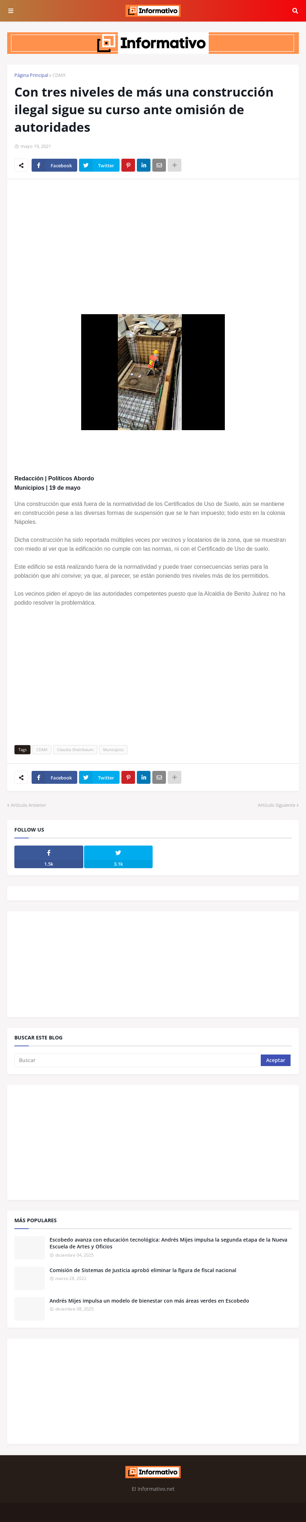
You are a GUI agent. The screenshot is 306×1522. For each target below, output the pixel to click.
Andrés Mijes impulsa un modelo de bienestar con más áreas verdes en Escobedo (149, 1300)
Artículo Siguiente (276, 805)
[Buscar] (138, 1060)
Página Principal (31, 75)
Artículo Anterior (28, 805)
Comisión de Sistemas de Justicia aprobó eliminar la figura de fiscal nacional (143, 1270)
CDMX (59, 75)
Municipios (113, 749)
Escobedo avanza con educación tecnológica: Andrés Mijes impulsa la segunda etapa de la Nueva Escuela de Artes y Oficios (168, 1243)
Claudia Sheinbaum (75, 749)
